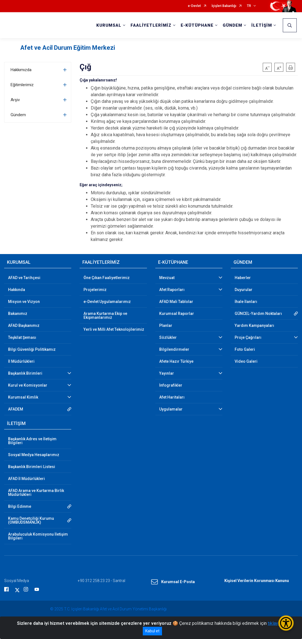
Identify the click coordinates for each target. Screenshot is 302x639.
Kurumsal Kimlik (23, 397)
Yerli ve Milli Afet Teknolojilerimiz (114, 329)
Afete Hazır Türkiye (176, 361)
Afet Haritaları (172, 397)
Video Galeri (246, 361)
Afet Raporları (172, 289)
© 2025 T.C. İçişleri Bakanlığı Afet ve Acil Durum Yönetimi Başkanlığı (108, 609)
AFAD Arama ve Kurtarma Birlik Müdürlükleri (36, 492)
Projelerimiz (95, 289)
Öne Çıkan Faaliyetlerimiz (107, 277)
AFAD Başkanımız (24, 325)
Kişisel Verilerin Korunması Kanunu (256, 581)
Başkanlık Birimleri (25, 373)
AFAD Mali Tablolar (176, 301)
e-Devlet (194, 6)
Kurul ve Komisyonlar (27, 385)
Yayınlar (166, 373)
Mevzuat (167, 277)
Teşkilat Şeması (22, 337)
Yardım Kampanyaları (254, 325)
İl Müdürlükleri (21, 361)
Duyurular (243, 289)
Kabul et (152, 631)
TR (249, 6)
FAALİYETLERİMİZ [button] (151, 25)
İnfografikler (170, 385)
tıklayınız (276, 623)
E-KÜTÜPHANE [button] (197, 25)
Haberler (243, 277)
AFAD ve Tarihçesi (24, 277)
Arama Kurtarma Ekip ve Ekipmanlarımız (105, 315)
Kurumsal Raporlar (176, 313)
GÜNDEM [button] (232, 25)
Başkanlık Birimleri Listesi (31, 466)
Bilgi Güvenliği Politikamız (32, 349)
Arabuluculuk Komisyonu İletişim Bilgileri (38, 536)
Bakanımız (17, 313)
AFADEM (15, 409)
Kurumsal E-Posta (173, 582)
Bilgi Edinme (19, 506)
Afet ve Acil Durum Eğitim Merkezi (67, 47)
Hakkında (16, 289)
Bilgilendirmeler (174, 349)
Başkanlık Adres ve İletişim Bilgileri (32, 441)
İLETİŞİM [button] (261, 25)
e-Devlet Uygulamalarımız (107, 301)
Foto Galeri (245, 349)
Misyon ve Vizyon (24, 301)
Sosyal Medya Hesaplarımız (33, 454)
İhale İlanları (246, 301)
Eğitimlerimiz (22, 84)
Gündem (18, 114)
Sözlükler (168, 337)
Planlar (165, 325)
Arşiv (15, 99)
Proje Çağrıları (248, 337)
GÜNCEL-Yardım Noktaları (258, 313)
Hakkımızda (21, 69)
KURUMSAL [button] (108, 25)
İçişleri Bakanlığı (224, 6)
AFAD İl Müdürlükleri (26, 478)
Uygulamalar (171, 409)
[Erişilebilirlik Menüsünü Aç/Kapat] (286, 623)
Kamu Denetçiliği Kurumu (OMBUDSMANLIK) (31, 520)
